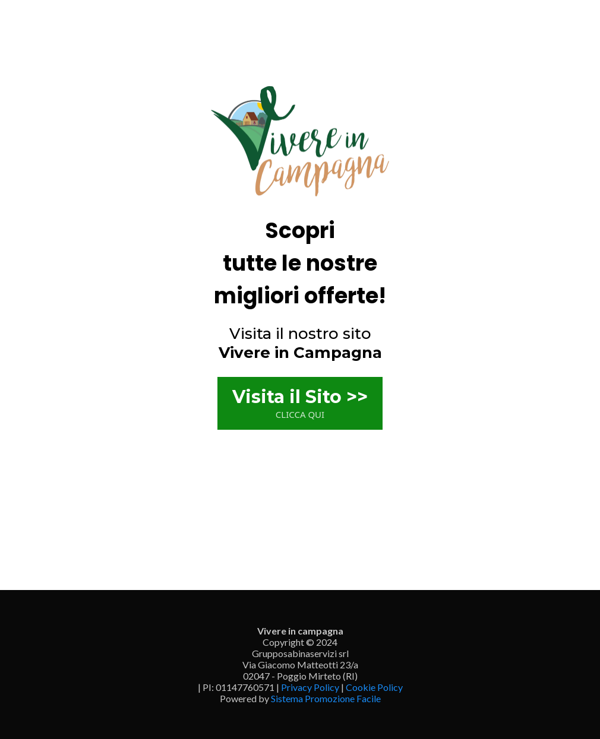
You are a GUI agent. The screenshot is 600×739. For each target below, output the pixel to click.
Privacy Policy (310, 687)
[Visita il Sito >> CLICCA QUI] (300, 403)
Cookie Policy (374, 687)
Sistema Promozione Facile (326, 698)
